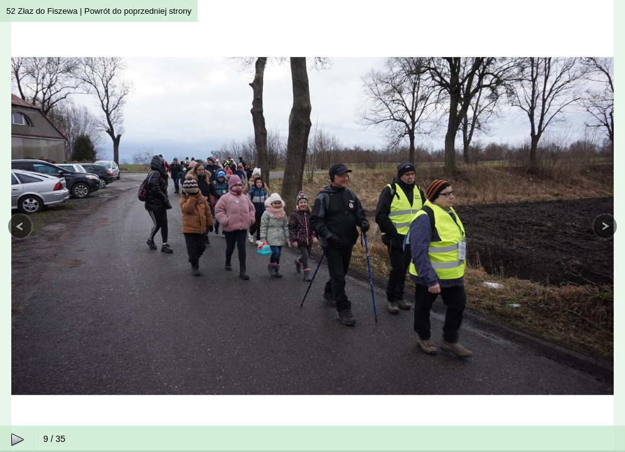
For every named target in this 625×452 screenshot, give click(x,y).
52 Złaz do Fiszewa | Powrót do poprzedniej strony (98, 11)
